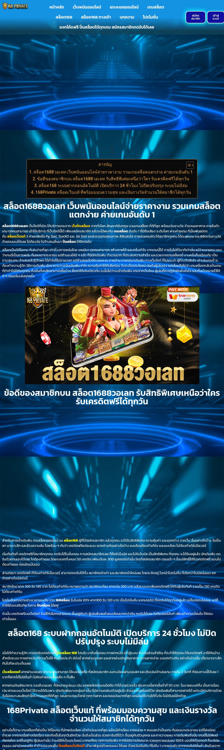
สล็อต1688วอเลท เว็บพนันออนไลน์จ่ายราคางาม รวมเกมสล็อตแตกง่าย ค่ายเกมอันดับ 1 (113, 172)
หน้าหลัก (57, 7)
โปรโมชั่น (150, 17)
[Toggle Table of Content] (188, 165)
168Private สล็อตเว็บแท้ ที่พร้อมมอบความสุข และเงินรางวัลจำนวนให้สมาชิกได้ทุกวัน (113, 192)
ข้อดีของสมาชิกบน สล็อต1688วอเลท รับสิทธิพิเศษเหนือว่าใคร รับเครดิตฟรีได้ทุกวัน (113, 178)
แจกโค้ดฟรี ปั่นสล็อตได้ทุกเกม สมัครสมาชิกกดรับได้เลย (107, 27)
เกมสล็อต (155, 7)
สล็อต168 (64, 17)
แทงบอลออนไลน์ (124, 7)
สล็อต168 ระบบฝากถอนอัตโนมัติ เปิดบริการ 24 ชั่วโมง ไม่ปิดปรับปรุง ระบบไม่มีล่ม (113, 185)
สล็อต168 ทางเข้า (96, 17)
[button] (112, 147)
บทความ (127, 17)
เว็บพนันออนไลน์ (87, 7)
